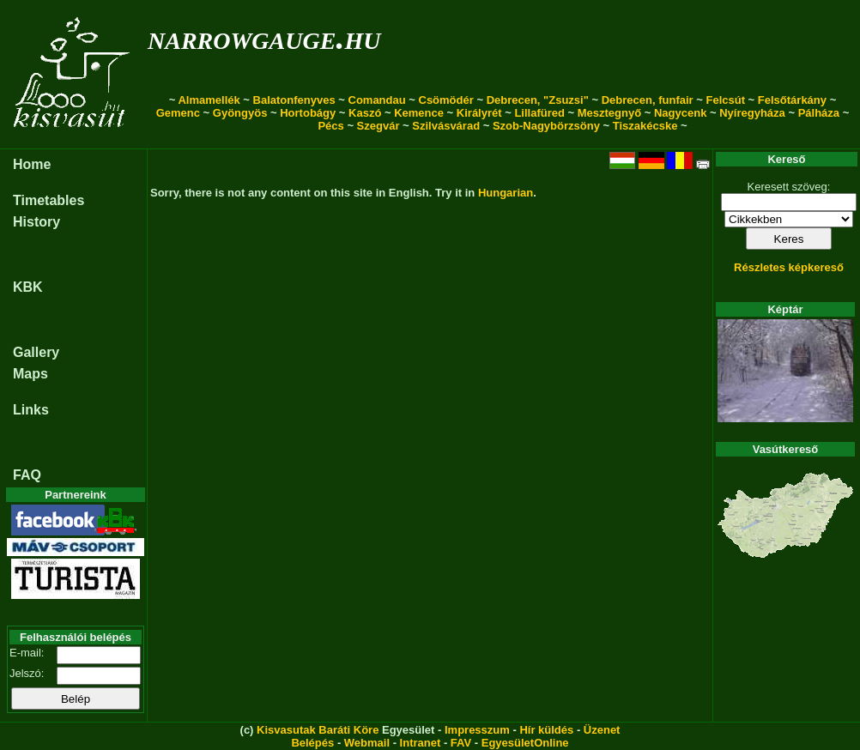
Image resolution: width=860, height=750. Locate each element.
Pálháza (818, 112)
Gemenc (178, 112)
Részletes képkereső (789, 267)
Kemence (419, 112)
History (36, 222)
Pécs (330, 125)
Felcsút (725, 100)
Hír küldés (546, 729)
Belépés (312, 742)
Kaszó (364, 112)
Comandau (377, 100)
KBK (28, 287)
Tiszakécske (645, 125)
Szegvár (378, 125)
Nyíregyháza (752, 112)
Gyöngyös (240, 112)
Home (32, 164)
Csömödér (446, 100)
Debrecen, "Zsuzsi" (538, 100)
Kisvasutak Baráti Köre (318, 729)
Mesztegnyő (609, 112)
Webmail (367, 742)
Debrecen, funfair (647, 100)
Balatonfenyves (294, 100)
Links (31, 409)
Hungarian (505, 192)
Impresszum (477, 729)
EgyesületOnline (525, 742)
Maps (30, 373)
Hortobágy (308, 112)
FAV (461, 742)
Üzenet (602, 729)
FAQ (27, 475)
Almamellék (208, 100)
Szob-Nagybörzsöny (546, 125)
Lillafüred (539, 112)
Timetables (48, 200)
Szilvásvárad (446, 125)
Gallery (36, 352)
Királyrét (479, 112)
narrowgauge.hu (264, 37)
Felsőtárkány (792, 100)
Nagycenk (680, 112)
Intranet (420, 742)
